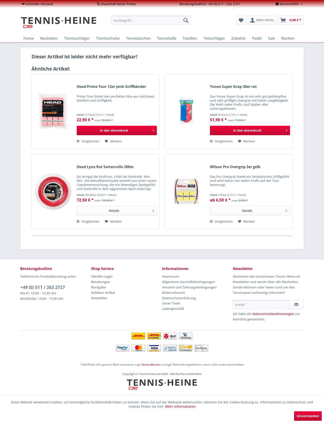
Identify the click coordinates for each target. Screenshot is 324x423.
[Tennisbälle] (167, 38)
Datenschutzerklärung (179, 298)
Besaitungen (100, 282)
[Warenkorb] (291, 20)
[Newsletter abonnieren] (296, 304)
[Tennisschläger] (77, 38)
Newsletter (99, 298)
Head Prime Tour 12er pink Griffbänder (111, 86)
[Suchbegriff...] (151, 20)
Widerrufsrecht (173, 292)
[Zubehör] (238, 38)
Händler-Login (101, 276)
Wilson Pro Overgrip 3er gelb (235, 167)
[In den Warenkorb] (117, 130)
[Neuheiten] (49, 38)
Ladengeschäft (173, 308)
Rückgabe (98, 287)
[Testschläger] (214, 38)
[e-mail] (261, 304)
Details (131, 210)
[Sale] (271, 38)
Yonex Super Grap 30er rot (233, 86)
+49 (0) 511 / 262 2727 (42, 287)
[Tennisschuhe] (108, 38)
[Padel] (257, 38)
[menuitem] (37, 4)
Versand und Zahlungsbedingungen (189, 287)
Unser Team (171, 303)
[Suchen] (186, 20)
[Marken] (288, 38)
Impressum (170, 276)
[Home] (28, 38)
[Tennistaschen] (138, 38)
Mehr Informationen (180, 406)
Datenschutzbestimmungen (273, 314)
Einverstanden (308, 416)
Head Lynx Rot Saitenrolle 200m (105, 167)
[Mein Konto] (262, 20)
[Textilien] (190, 38)
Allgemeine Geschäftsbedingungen (188, 282)
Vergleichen (88, 141)
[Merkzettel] (241, 20)
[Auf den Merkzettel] (113, 141)
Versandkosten (151, 364)
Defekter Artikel (103, 292)
